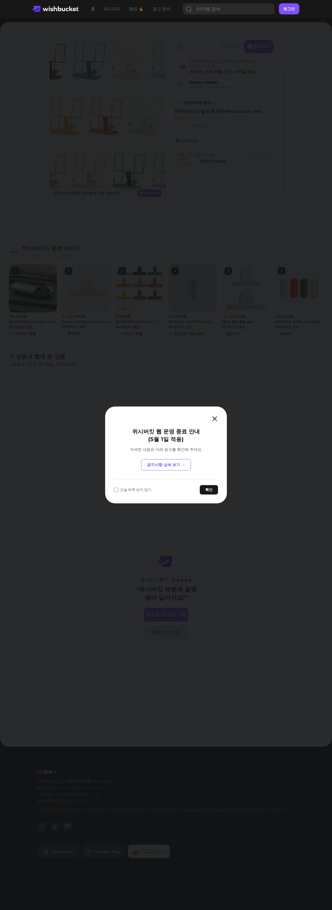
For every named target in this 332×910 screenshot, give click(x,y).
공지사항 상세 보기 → (166, 464)
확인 (208, 489)
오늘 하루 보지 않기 (132, 489)
